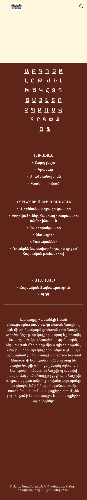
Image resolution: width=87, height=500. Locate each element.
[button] (5, 6)
